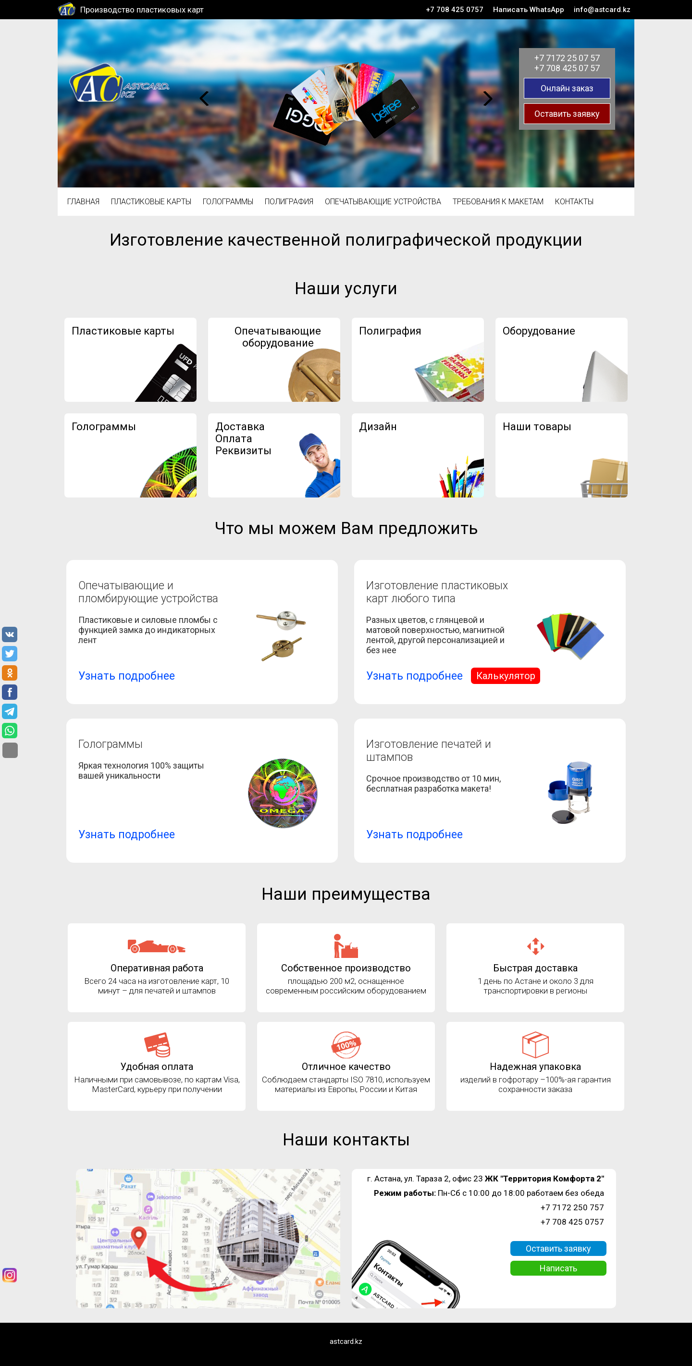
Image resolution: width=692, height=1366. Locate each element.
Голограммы (228, 201)
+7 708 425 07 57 (567, 68)
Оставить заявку (567, 114)
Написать (558, 1268)
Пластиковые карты (151, 201)
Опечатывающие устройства (383, 201)
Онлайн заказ (567, 88)
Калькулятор (505, 676)
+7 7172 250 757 (572, 1207)
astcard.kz (346, 1341)
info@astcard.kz (602, 9)
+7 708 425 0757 (454, 9)
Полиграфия (289, 201)
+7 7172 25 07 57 (567, 58)
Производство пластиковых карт (142, 9)
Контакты (574, 201)
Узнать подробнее (126, 676)
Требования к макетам (498, 201)
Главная (83, 201)
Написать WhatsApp (528, 9)
